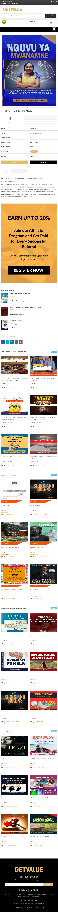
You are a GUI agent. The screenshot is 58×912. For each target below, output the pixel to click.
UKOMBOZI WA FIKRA (16, 321)
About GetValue (36, 896)
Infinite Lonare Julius (19, 314)
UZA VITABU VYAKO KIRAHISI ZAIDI (11, 456)
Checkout (28, 23)
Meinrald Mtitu (38, 845)
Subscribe (48, 884)
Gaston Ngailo (5, 505)
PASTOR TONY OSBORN (42, 514)
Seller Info (15, 171)
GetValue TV (31, 894)
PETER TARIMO (10, 598)
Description (6, 171)
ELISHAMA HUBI (39, 767)
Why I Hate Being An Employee (39, 590)
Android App (5, 3)
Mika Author (38, 683)
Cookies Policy (40, 907)
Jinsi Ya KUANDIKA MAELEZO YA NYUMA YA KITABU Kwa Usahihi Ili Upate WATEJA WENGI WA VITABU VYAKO (14, 380)
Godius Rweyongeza (20, 301)
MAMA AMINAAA (35, 674)
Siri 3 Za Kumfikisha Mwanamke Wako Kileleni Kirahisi (25, 307)
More (48, 16)
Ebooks (34, 151)
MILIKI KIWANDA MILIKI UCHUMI (40, 713)
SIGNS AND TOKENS (36, 505)
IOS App (15, 3)
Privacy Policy (29, 907)
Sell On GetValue (41, 894)
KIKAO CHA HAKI (6, 836)
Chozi (2, 758)
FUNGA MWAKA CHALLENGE (10, 547)
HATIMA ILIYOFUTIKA (36, 547)
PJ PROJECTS (39, 722)
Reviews (23, 171)
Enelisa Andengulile (35, 133)
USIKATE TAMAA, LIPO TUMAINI (39, 836)
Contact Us (26, 896)
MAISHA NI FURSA (6, 797)
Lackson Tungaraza (11, 387)
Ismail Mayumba (10, 767)
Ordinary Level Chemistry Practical (40, 797)
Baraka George (39, 806)
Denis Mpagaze (18, 328)
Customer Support (9, 894)
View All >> (54, 351)
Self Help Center (20, 894)
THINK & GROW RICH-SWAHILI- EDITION (13, 590)
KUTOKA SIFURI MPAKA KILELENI (20, 294)
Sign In (54, 1)
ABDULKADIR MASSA (41, 556)
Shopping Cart (34, 23)
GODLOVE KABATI (11, 845)
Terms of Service (18, 907)
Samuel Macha (10, 556)
